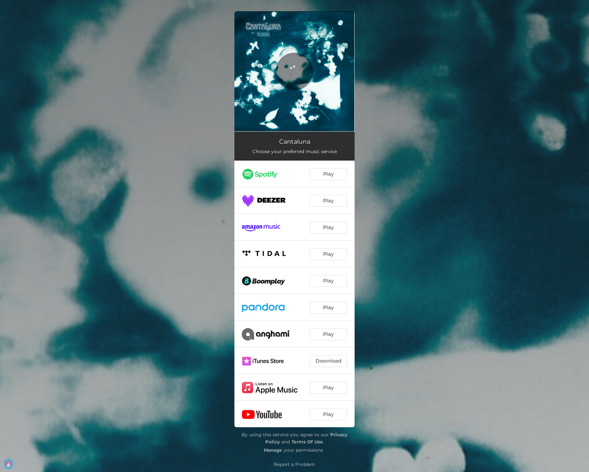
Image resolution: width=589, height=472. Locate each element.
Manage (273, 450)
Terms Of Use (307, 442)
